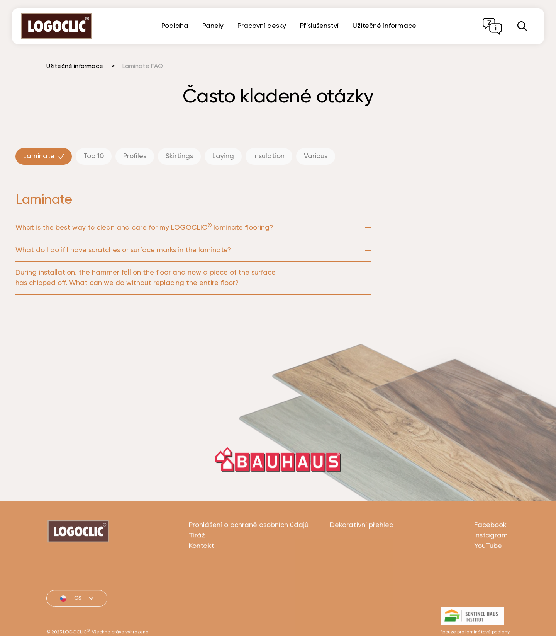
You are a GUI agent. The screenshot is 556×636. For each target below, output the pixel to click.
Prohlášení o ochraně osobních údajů (249, 553)
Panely (213, 25)
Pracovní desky (261, 25)
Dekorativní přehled (362, 553)
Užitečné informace (384, 25)
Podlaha (174, 25)
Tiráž (197, 564)
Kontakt (201, 574)
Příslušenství (319, 25)
